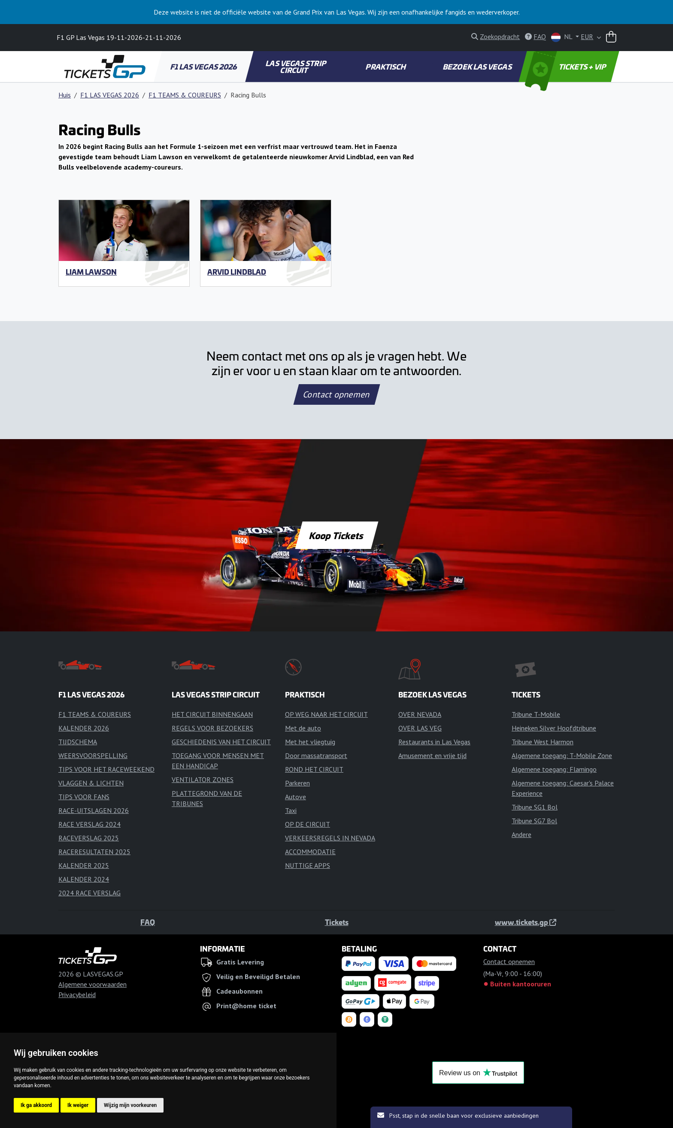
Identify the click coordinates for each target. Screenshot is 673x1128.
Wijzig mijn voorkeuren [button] (130, 1105)
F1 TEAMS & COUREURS (185, 95)
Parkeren (297, 783)
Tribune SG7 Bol (534, 820)
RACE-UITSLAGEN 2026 (93, 810)
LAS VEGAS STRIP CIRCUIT (296, 66)
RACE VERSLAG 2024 (89, 824)
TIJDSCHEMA (77, 741)
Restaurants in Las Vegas (434, 741)
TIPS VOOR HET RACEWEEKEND (106, 769)
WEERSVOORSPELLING (92, 755)
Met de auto (303, 728)
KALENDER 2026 (83, 728)
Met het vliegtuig (310, 741)
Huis (64, 95)
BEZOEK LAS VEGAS (478, 66)
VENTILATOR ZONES (202, 779)
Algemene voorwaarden (92, 984)
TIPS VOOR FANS (83, 796)
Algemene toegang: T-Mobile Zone (562, 755)
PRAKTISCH (386, 66)
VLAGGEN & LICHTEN (91, 783)
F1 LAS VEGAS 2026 (204, 66)
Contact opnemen (336, 394)
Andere (521, 834)
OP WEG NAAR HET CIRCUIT (326, 714)
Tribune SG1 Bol (535, 807)
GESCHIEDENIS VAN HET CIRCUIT (221, 741)
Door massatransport (316, 755)
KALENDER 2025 (83, 865)
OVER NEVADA (419, 714)
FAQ (147, 922)
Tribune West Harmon (542, 741)
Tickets (337, 922)
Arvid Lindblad (236, 272)
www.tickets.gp (525, 922)
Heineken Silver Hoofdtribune (554, 728)
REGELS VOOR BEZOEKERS (212, 728)
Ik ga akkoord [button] (36, 1105)
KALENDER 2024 (83, 879)
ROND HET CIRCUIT (314, 769)
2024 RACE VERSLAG (89, 892)
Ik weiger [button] (77, 1105)
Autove (295, 796)
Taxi (291, 810)
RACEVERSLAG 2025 (88, 838)
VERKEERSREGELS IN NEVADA (330, 838)
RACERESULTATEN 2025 (94, 851)
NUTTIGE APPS (307, 865)
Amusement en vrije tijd (432, 755)
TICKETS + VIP (566, 66)
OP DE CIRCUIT (307, 824)
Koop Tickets (336, 535)
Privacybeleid (77, 994)
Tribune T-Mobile (536, 714)
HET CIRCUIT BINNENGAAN (212, 714)
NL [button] (562, 37)
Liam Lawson (91, 272)
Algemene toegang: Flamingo (554, 769)
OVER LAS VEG (420, 728)
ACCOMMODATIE (310, 851)
